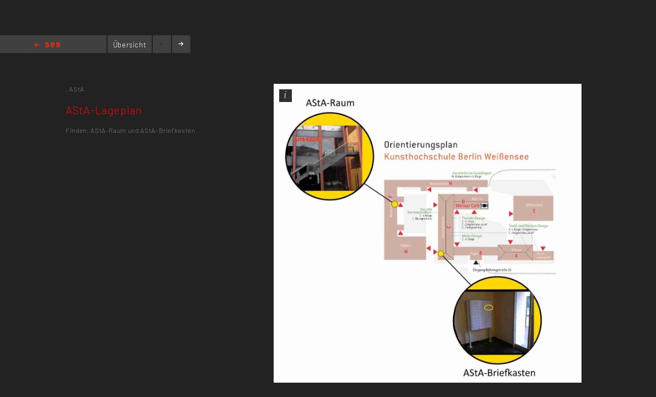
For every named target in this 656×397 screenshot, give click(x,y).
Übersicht (130, 44)
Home (47, 45)
